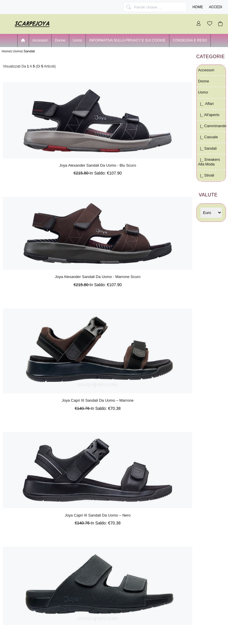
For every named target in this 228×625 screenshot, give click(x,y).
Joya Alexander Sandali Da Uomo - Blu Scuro (97, 165)
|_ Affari (206, 103)
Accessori (40, 40)
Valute (208, 194)
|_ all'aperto (209, 115)
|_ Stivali (206, 175)
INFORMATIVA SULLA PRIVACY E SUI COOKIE (127, 40)
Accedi (215, 7)
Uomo (17, 51)
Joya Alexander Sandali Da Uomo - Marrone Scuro (97, 276)
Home (198, 7)
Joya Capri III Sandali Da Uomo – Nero (98, 515)
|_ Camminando (212, 126)
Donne (60, 40)
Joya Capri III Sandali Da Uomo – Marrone (98, 400)
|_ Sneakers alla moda (209, 161)
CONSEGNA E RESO (190, 40)
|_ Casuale (208, 137)
